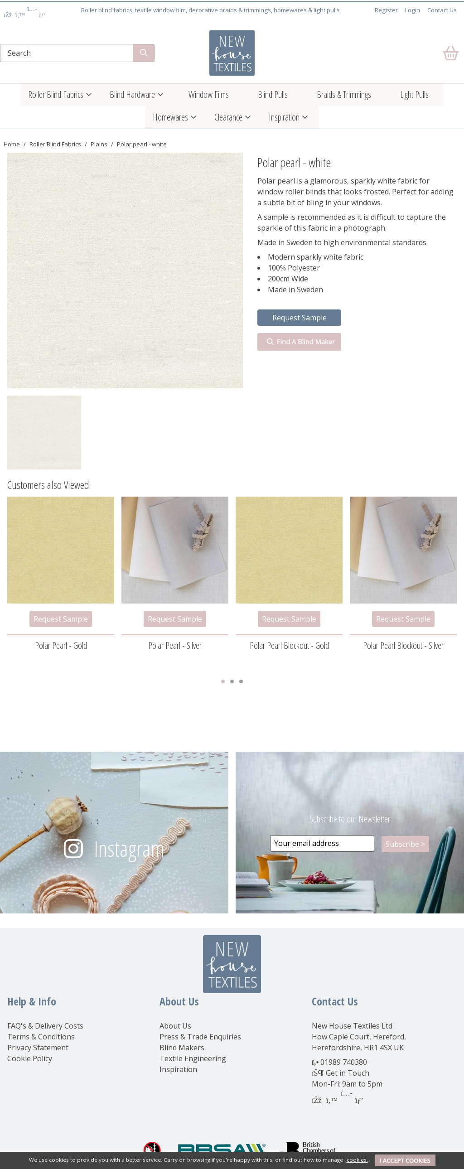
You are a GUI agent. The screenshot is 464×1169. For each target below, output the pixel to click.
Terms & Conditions (41, 1037)
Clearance (228, 117)
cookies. (357, 1159)
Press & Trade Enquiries (200, 1037)
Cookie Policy (29, 1058)
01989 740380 (343, 1062)
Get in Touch (347, 1073)
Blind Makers (182, 1048)
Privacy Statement (37, 1048)
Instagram (129, 848)
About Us (175, 1026)
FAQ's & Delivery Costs (45, 1026)
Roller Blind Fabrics (55, 94)
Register (386, 10)
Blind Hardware (132, 94)
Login (412, 10)
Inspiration (284, 117)
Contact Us (442, 10)
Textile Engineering (193, 1058)
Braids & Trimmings (344, 94)
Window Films (208, 94)
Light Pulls (414, 94)
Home (12, 144)
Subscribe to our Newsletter (349, 819)
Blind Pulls (273, 94)
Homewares (170, 117)
